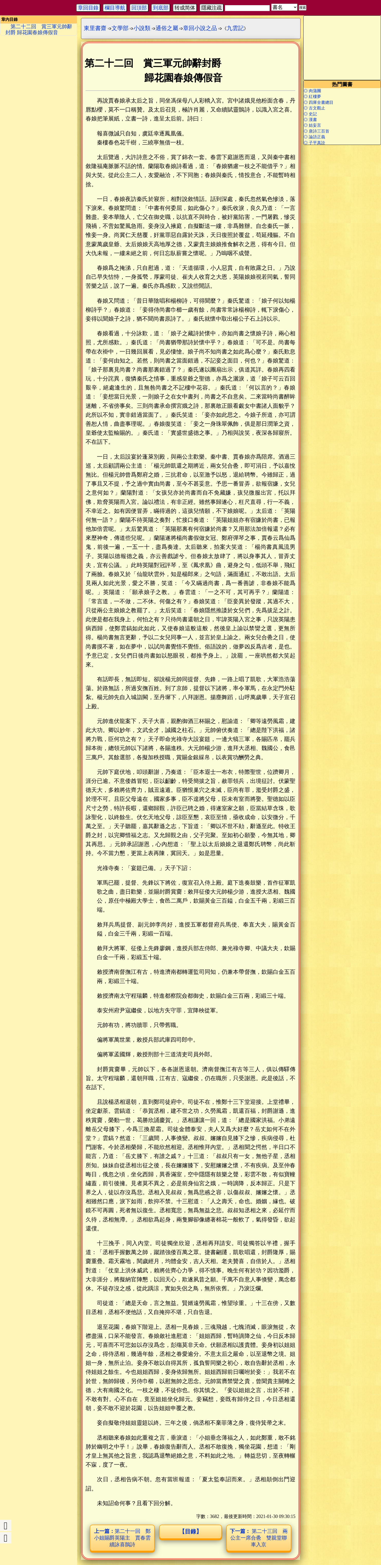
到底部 (160, 8)
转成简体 (185, 8)
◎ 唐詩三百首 (316, 131)
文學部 (120, 28)
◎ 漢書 (310, 119)
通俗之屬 (167, 28)
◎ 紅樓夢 (312, 96)
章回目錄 (88, 8)
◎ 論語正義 (314, 137)
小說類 (141, 28)
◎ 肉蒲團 (312, 91)
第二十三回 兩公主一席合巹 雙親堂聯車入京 (259, 1537)
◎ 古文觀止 (314, 108)
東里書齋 (95, 28)
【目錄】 (190, 1531)
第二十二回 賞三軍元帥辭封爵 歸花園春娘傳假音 (38, 29)
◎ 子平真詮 (314, 143)
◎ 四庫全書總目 (318, 102)
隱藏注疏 (211, 8)
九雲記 (235, 28)
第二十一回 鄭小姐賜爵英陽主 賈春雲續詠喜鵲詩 (122, 1537)
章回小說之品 (200, 28)
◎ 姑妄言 (312, 125)
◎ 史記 (310, 114)
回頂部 (139, 8)
